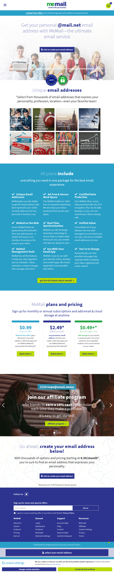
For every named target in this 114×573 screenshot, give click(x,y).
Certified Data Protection (85, 195)
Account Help (62, 523)
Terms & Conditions (74, 545)
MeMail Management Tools (23, 250)
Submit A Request (64, 536)
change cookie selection (29, 569)
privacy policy (55, 564)
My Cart (17, 536)
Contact (60, 529)
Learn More (25, 353)
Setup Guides (62, 532)
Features (17, 529)
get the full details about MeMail (57, 280)
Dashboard (40, 526)
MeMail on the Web (25, 223)
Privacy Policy (62, 545)
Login (37, 523)
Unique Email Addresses (22, 195)
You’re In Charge (87, 249)
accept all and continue (85, 569)
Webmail (82, 523)
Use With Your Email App (53, 250)
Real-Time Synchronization (53, 224)
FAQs (59, 526)
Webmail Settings (42, 536)
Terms (81, 536)
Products (39, 529)
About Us (17, 523)
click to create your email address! (57, 49)
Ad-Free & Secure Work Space (55, 195)
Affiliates (82, 526)
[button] (108, 5)
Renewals (39, 532)
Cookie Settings (85, 529)
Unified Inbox (85, 223)
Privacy (82, 532)
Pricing (17, 532)
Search (17, 526)
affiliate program (57, 423)
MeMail (40, 545)
